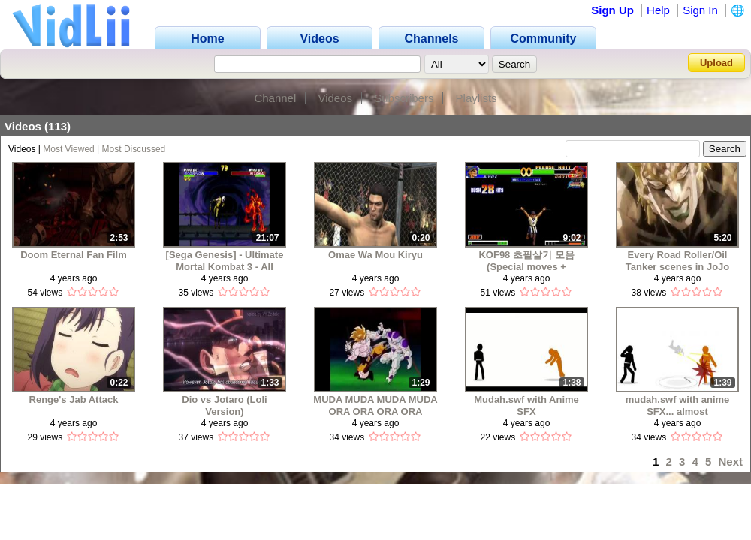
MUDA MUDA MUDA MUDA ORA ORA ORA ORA (375, 405)
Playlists (476, 98)
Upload (716, 62)
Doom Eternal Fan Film (73, 254)
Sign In (700, 10)
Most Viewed (68, 149)
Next (730, 461)
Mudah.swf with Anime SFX (526, 405)
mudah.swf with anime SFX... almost (678, 405)
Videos (335, 98)
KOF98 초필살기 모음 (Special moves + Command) (526, 260)
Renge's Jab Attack (74, 399)
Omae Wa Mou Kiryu (375, 254)
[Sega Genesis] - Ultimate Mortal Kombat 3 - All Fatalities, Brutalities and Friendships (225, 260)
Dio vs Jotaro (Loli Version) (224, 405)
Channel (275, 98)
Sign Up (612, 10)
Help (658, 10)
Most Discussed (134, 149)
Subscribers (403, 98)
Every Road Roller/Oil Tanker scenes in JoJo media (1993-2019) (678, 260)
